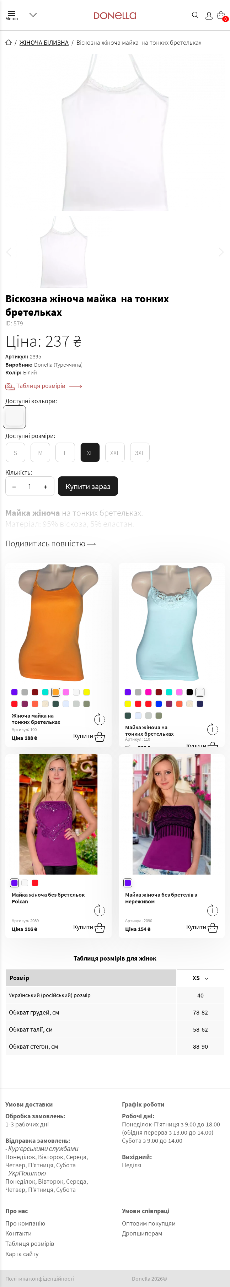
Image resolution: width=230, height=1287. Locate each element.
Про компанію (25, 1223)
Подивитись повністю (50, 543)
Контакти (18, 1233)
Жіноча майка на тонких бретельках (36, 718)
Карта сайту (21, 1254)
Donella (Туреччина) (58, 364)
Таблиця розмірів (49, 386)
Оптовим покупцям (149, 1223)
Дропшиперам (142, 1233)
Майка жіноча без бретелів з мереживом (161, 897)
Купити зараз (88, 486)
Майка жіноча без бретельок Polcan (48, 897)
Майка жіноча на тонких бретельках (149, 730)
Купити (89, 737)
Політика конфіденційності (39, 1279)
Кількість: (18, 472)
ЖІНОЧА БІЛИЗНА (44, 42)
